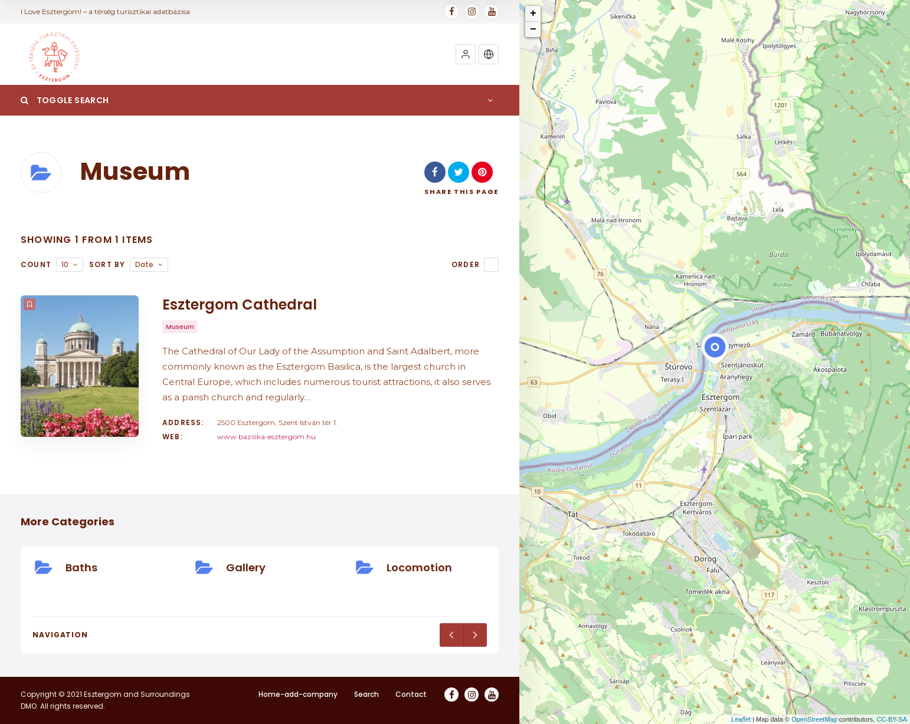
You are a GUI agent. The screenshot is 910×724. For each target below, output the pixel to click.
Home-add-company (298, 694)
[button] (466, 54)
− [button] (533, 29)
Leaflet (741, 719)
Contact (411, 694)
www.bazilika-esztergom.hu (266, 436)
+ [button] (533, 13)
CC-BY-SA (891, 719)
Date (144, 264)
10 (64, 264)
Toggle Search (65, 100)
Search (366, 694)
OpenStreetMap (814, 719)
